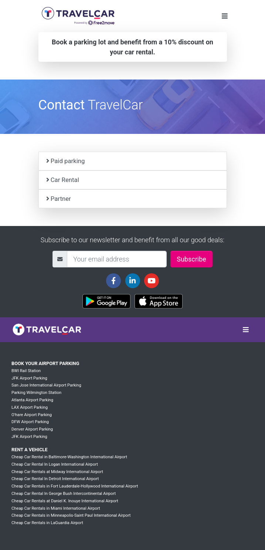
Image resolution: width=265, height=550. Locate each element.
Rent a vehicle (29, 449)
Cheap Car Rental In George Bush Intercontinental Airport (63, 493)
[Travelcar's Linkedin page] (132, 280)
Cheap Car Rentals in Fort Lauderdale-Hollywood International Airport (74, 486)
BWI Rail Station (26, 370)
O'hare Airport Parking (31, 414)
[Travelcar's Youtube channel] (151, 280)
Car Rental (62, 179)
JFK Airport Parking (29, 378)
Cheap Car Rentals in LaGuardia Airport (47, 522)
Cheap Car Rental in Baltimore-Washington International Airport (69, 457)
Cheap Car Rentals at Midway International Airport (57, 471)
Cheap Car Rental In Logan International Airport (54, 464)
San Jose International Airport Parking (46, 385)
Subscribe (191, 259)
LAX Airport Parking (29, 407)
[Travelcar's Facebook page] (113, 280)
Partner (58, 198)
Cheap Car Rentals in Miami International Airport (55, 508)
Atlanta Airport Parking (32, 400)
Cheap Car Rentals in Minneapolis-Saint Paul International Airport (70, 515)
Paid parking (65, 161)
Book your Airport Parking (45, 363)
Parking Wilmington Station (36, 392)
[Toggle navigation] (224, 16)
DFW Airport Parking (30, 421)
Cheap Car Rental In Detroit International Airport (55, 478)
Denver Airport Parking (32, 429)
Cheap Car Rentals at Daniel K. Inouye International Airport (64, 501)
